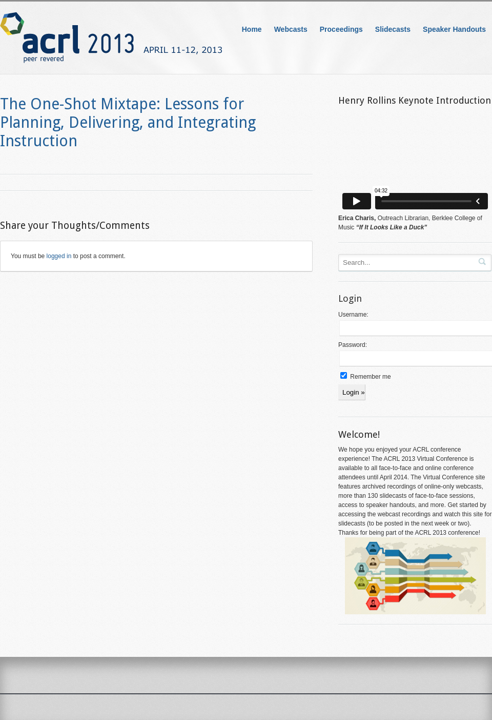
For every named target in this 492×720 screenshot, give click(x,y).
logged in (59, 256)
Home (252, 29)
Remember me (365, 376)
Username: (353, 314)
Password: (352, 344)
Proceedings (341, 29)
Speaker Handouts (454, 29)
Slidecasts (393, 29)
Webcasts (291, 29)
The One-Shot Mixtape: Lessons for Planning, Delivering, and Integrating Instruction (128, 122)
